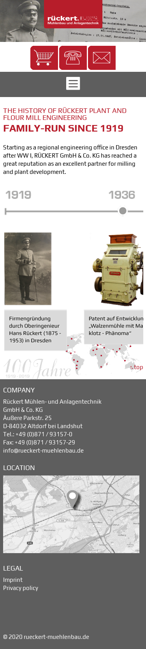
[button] (44, 58)
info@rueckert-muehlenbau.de (43, 450)
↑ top (136, 367)
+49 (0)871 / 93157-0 (44, 434)
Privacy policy (20, 588)
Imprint (13, 579)
